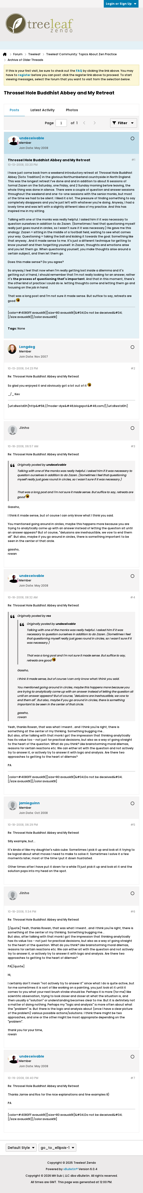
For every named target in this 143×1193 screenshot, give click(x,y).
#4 (132, 597)
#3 (133, 446)
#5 (132, 825)
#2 (133, 368)
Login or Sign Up (121, 4)
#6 (132, 912)
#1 (133, 160)
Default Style (21, 1147)
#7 (132, 1078)
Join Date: (26, 148)
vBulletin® (70, 1169)
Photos (72, 110)
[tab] (14, 110)
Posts (14, 110)
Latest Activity (42, 110)
